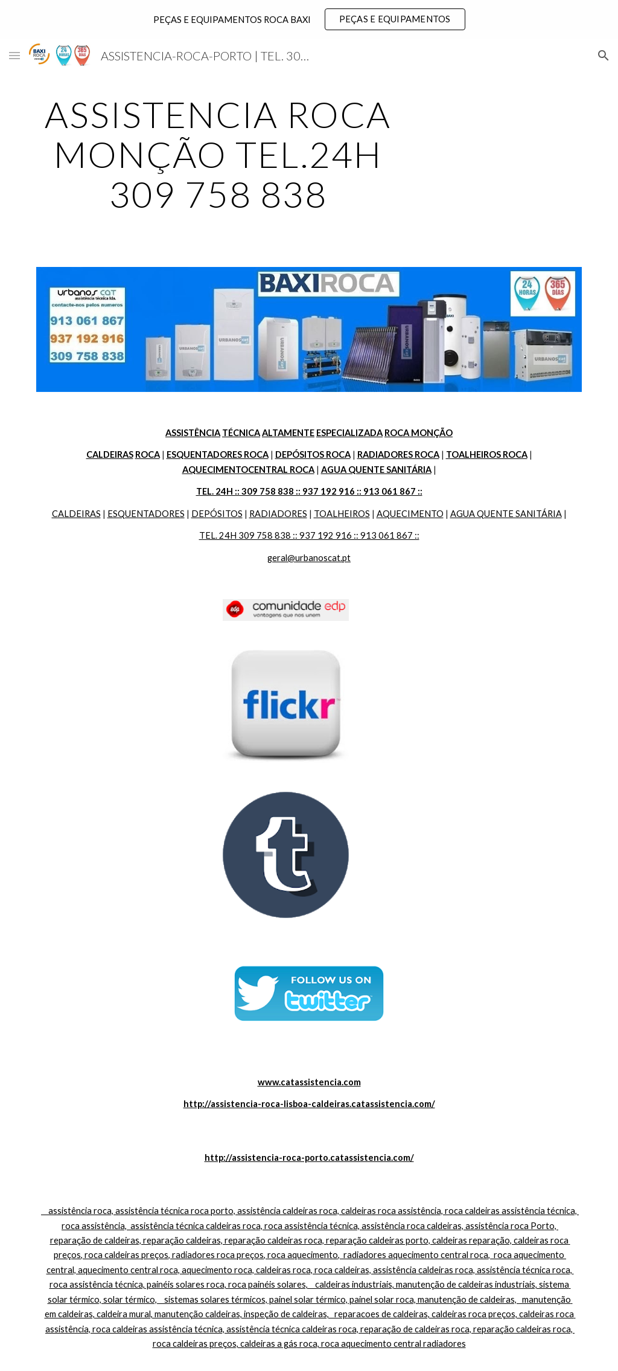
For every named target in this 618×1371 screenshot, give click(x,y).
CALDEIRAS (76, 514)
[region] (309, 19)
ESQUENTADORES (146, 514)
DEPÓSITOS (217, 514)
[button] (14, 55)
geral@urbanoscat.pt (309, 558)
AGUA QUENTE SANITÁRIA (506, 514)
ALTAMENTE (288, 433)
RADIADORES (278, 514)
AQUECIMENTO (410, 514)
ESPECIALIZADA (349, 433)
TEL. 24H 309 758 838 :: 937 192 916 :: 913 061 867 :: (309, 535)
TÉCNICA (241, 433)
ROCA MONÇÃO (418, 433)
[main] (218, 154)
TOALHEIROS (342, 514)
